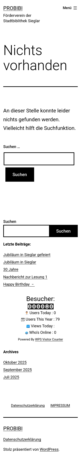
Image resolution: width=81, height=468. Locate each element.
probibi (12, 8)
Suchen (9, 221)
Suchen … (11, 146)
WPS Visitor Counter (49, 339)
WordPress (49, 449)
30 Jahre (10, 269)
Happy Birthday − (19, 284)
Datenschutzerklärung (22, 439)
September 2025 (17, 369)
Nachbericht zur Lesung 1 (25, 277)
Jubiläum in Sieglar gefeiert (27, 254)
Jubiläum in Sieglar (19, 262)
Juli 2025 (11, 377)
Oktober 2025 (15, 362)
